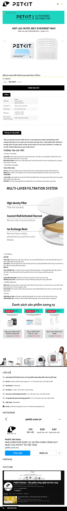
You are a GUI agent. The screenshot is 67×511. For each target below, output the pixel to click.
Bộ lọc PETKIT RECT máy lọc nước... (33, 333)
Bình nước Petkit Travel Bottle (54, 333)
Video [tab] (6, 94)
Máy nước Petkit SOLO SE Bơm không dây (12, 333)
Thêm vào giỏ (33, 88)
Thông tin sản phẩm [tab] (11, 133)
